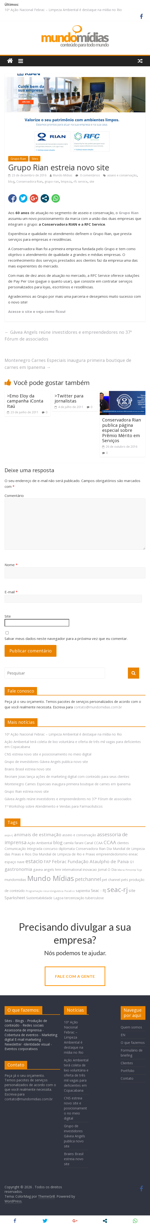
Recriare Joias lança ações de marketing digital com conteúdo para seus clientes (67, 776)
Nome (11, 564)
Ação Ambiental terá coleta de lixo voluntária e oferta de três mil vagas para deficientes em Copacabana (76, 1075)
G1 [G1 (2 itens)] (132, 862)
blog (11, 182)
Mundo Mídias (62, 175)
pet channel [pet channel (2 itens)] (111, 879)
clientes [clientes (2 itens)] (123, 843)
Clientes (127, 1063)
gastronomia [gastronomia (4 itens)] (18, 869)
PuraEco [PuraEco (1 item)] (69, 891)
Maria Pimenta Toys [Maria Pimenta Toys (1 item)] (130, 870)
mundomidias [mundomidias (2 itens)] (15, 879)
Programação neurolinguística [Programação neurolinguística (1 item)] (44, 891)
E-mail (11, 591)
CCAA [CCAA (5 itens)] (110, 842)
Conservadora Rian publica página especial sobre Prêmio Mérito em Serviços (121, 430)
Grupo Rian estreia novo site (27, 791)
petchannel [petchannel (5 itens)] (88, 879)
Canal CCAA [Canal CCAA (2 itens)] (93, 843)
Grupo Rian (18, 159)
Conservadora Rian (29, 182)
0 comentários (87, 175)
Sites (35, 159)
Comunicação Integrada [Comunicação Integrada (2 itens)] (23, 848)
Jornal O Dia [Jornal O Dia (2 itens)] (107, 869)
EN (123, 1035)
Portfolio (127, 1070)
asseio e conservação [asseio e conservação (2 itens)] (79, 835)
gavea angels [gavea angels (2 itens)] (43, 869)
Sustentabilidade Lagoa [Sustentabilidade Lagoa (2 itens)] (44, 898)
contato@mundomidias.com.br (98, 707)
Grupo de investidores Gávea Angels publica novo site (46, 761)
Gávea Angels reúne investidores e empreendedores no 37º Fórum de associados (68, 335)
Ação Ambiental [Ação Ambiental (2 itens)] (39, 843)
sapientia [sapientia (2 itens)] (83, 890)
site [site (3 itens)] (132, 890)
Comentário (14, 495)
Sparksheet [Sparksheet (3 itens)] (15, 897)
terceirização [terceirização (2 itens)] (74, 898)
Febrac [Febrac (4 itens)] (59, 861)
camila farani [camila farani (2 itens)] (73, 843)
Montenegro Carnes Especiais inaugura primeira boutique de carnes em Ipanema (68, 363)
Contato (127, 1078)
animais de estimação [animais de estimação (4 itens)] (37, 834)
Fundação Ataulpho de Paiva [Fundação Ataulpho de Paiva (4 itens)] (98, 861)
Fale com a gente (75, 976)
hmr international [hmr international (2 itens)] (68, 869)
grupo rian (51, 182)
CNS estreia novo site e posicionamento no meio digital (48, 754)
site (91, 182)
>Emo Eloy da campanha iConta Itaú (25, 401)
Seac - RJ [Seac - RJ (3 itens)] (98, 890)
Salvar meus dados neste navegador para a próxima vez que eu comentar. (66, 638)
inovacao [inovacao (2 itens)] (90, 869)
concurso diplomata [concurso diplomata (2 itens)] (59, 848)
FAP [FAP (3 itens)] (47, 861)
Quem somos (131, 1027)
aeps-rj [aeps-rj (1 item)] (9, 835)
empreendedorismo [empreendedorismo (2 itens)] (112, 854)
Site (8, 616)
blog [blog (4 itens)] (57, 842)
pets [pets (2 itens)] (124, 879)
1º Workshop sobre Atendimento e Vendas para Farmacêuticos (54, 806)
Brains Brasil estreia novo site (28, 769)
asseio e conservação (122, 175)
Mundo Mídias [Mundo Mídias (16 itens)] (50, 878)
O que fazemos (133, 1042)
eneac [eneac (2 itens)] (133, 854)
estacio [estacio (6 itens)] (34, 861)
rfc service (81, 182)
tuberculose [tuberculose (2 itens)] (94, 898)
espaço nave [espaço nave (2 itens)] (15, 862)
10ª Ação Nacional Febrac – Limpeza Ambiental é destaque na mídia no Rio (63, 9)
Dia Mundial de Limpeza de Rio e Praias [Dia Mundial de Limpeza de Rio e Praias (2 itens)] (63, 854)
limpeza (66, 182)
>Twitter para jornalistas (69, 398)
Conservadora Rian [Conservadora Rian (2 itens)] (91, 848)
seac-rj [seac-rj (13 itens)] (117, 889)
